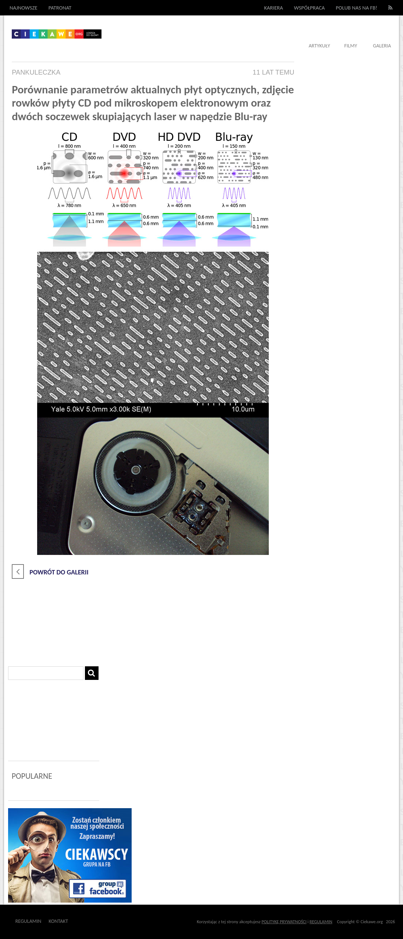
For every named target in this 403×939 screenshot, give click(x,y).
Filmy (350, 46)
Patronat (60, 7)
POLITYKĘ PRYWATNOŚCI (283, 921)
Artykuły (319, 46)
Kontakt (58, 921)
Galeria (382, 46)
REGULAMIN (321, 921)
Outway (84, 921)
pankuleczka (36, 72)
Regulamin (28, 921)
